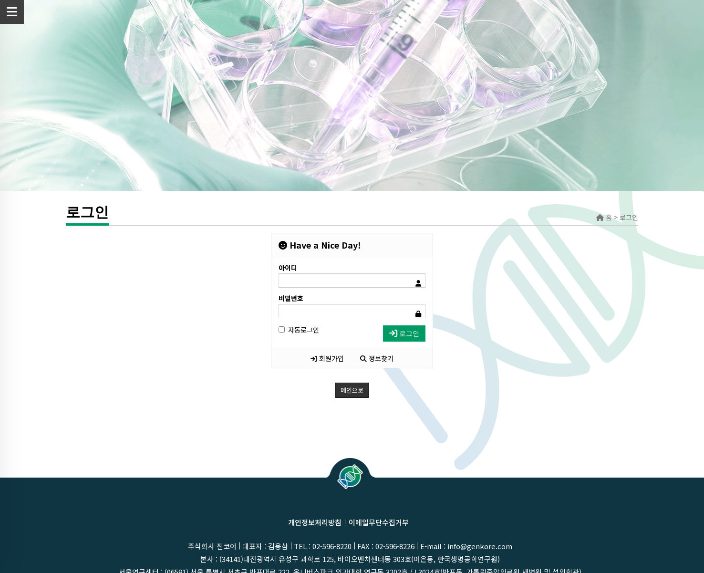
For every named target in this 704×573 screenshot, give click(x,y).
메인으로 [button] (352, 390)
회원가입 (327, 358)
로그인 (404, 333)
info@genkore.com (479, 546)
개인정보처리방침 (315, 522)
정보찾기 (376, 358)
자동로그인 (299, 329)
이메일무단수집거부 (379, 522)
